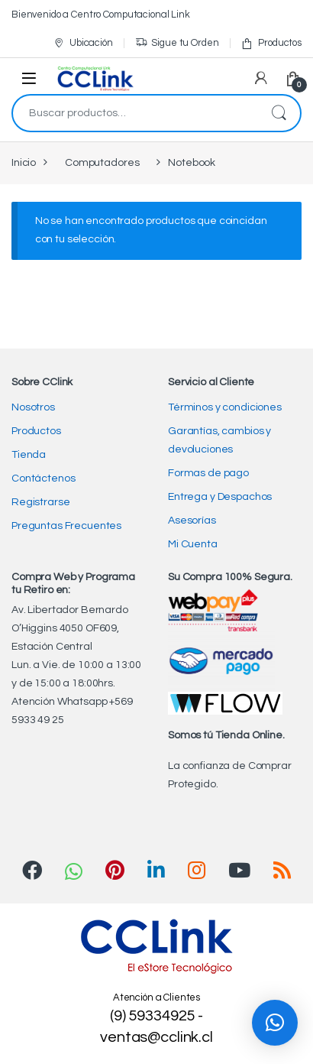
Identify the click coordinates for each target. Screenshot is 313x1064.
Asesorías (192, 520)
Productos (271, 43)
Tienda (28, 454)
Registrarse (40, 502)
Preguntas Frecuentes (66, 526)
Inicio (23, 162)
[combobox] (135, 113)
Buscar (278, 113)
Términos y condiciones (225, 407)
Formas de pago (208, 473)
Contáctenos (43, 478)
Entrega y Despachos (220, 496)
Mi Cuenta (193, 544)
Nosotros (33, 407)
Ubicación (83, 43)
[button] (275, 1023)
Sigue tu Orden (177, 43)
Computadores (102, 162)
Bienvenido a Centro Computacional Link (100, 14)
